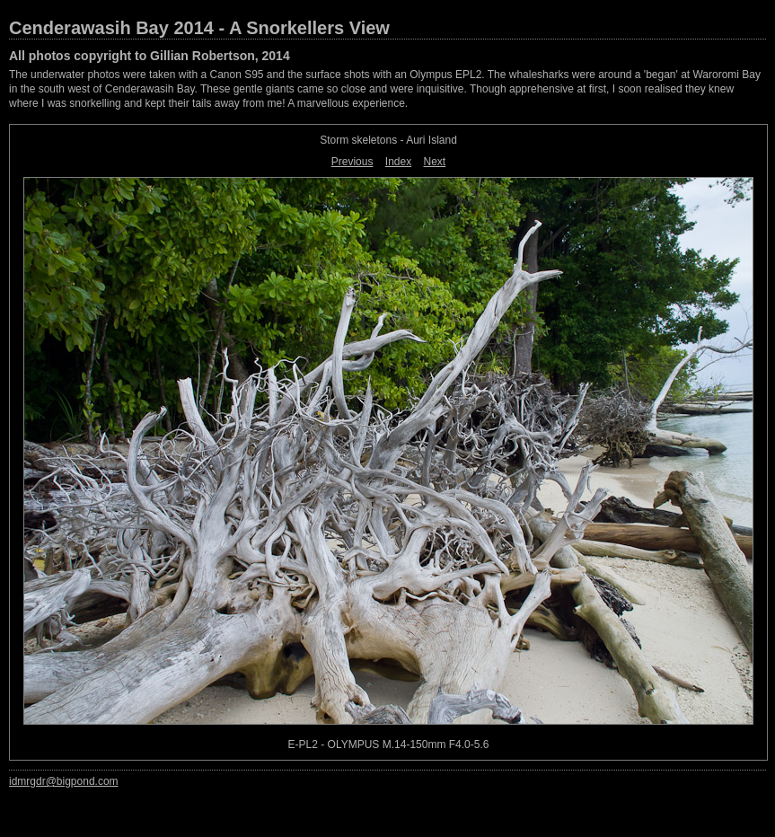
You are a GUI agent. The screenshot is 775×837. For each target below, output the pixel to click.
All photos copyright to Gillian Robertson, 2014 (149, 55)
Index (398, 161)
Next (435, 161)
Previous (352, 161)
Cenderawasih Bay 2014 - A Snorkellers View (199, 28)
